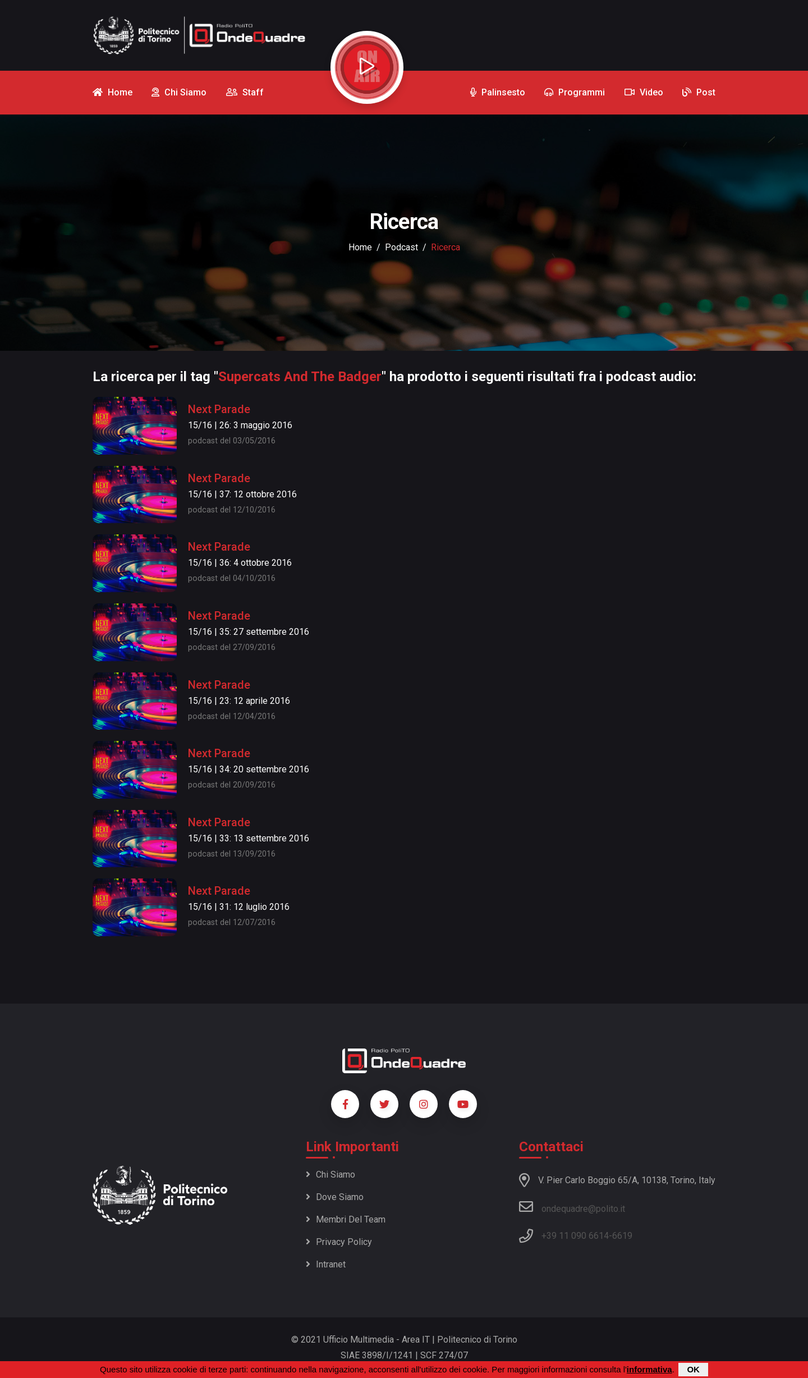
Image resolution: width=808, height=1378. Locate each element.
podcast (401, 247)
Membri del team (345, 1219)
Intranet (326, 1264)
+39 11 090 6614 (575, 1235)
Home (360, 247)
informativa (649, 1369)
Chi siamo (330, 1174)
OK (693, 1369)
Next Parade (219, 409)
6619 (622, 1235)
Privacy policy (339, 1242)
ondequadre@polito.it (572, 1207)
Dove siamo (335, 1197)
